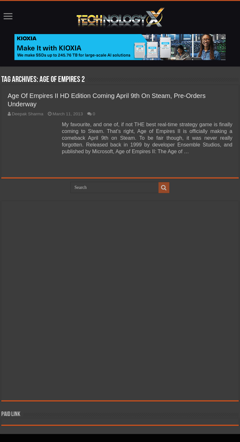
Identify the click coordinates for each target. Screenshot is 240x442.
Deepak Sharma (27, 113)
